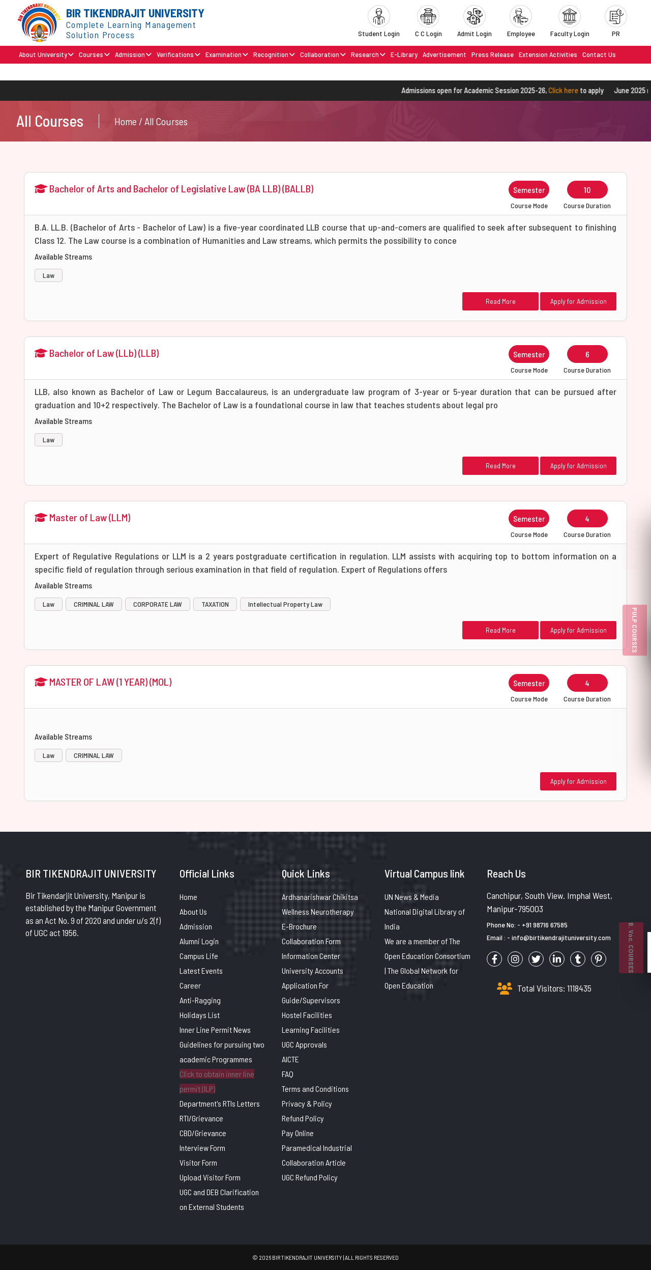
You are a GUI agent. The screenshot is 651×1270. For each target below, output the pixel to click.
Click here (573, 90)
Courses (94, 54)
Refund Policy (303, 1118)
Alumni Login (199, 941)
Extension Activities (548, 54)
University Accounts (312, 970)
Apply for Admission (578, 301)
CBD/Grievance (203, 1133)
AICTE (290, 1059)
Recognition (274, 54)
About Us (193, 911)
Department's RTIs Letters (220, 1103)
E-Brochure (299, 926)
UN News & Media (411, 896)
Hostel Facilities (307, 1015)
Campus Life (199, 956)
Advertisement (444, 54)
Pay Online (298, 1133)
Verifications (178, 54)
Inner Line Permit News (215, 1029)
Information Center (311, 956)
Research (368, 54)
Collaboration (323, 54)
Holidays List (200, 1015)
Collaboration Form (311, 941)
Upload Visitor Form (210, 1177)
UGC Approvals (304, 1044)
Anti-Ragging (200, 1000)
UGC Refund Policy (310, 1177)
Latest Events (201, 970)
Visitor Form (198, 1162)
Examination (226, 54)
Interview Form (202, 1147)
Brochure (32, 71)
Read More (501, 301)
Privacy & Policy (307, 1103)
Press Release (492, 54)
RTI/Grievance (201, 1118)
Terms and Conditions (315, 1088)
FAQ (287, 1074)
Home (188, 896)
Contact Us (599, 54)
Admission (133, 54)
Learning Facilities (311, 1029)
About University (46, 54)
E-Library (404, 54)
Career (190, 985)
